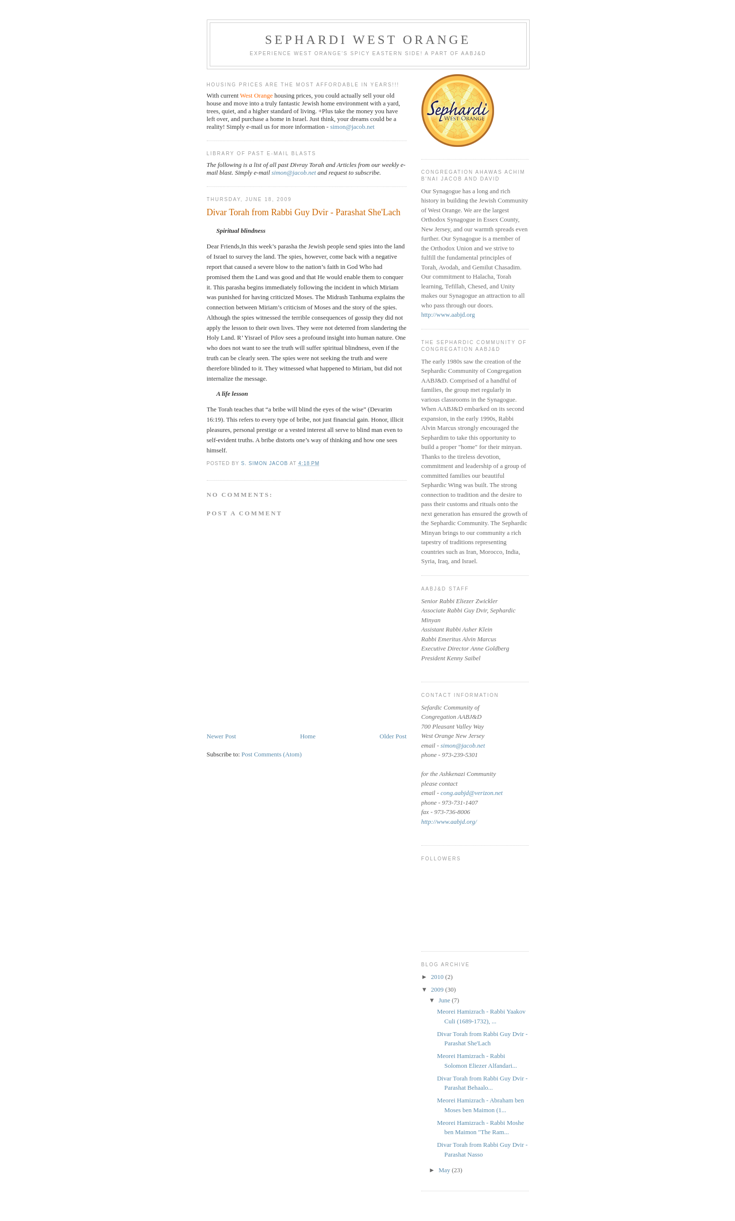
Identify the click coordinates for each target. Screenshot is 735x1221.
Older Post (392, 736)
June (445, 1000)
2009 (438, 989)
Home (308, 736)
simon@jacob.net (352, 126)
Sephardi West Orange (368, 40)
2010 (438, 976)
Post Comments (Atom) (271, 754)
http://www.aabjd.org (448, 314)
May (445, 1170)
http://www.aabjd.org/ (449, 821)
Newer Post (221, 736)
